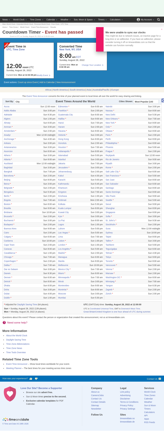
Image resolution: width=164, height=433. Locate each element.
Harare (61, 127)
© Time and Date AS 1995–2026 (15, 424)
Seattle (109, 200)
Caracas (8, 249)
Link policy (125, 392)
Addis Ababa (10, 110)
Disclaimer (125, 398)
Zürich (108, 293)
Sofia (108, 216)
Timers (101, 19)
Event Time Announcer (39, 27)
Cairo (6, 232)
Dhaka (7, 285)
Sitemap (95, 405)
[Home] (15, 420)
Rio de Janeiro (112, 159)
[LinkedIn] (103, 420)
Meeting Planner (14, 368)
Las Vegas (63, 232)
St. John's (110, 220)
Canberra (8, 241)
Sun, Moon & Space (83, 19)
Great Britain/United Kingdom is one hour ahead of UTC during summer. (117, 312)
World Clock (18, 19)
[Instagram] (108, 420)
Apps (146, 419)
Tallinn (109, 241)
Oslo (108, 127)
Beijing (7, 180)
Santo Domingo (113, 192)
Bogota (7, 200)
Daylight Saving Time (27, 304)
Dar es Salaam (11, 269)
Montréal (62, 289)
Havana (61, 131)
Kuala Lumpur (64, 208)
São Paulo (110, 196)
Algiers (7, 119)
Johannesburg (65, 171)
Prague (109, 151)
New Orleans (112, 119)
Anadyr (7, 135)
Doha (6, 289)
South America (77, 89)
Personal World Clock (42, 24)
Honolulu (62, 143)
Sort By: (9, 101)
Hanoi (61, 123)
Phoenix (109, 147)
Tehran (109, 253)
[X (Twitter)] (98, 420)
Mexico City (63, 269)
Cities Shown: (126, 101)
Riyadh (109, 163)
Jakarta (61, 163)
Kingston (62, 192)
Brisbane (8, 212)
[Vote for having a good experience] (30, 379)
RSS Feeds (149, 422)
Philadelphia (111, 143)
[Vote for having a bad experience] (36, 379)
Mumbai (62, 298)
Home (4, 27)
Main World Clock (8, 24)
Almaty (7, 123)
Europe (115, 89)
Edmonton (63, 106)
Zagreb (109, 289)
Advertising (125, 395)
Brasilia (7, 208)
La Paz (61, 220)
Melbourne (63, 265)
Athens (7, 155)
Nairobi (109, 106)
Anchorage (9, 139)
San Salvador (112, 184)
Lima (60, 236)
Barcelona (8, 175)
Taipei (108, 236)
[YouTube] (114, 420)
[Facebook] (93, 420)
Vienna (109, 269)
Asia (89, 89)
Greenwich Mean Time (130, 309)
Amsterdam (9, 131)
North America (60, 89)
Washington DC (113, 277)
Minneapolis (63, 277)
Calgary (7, 236)
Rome (108, 167)
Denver (7, 277)
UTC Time (64, 24)
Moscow (62, 293)
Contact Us (154, 378)
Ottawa (109, 131)
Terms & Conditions (129, 402)
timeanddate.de (127, 421)
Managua (62, 257)
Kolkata (61, 204)
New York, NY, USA (70, 49)
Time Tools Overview (16, 352)
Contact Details (98, 402)
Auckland (8, 163)
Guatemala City (65, 114)
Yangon (109, 285)
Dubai (7, 293)
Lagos (61, 224)
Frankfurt (62, 110)
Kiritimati (62, 200)
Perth (108, 139)
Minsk (61, 281)
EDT (78, 57)
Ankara (7, 143)
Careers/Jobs (97, 395)
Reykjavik (110, 155)
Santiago (110, 188)
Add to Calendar (47, 82)
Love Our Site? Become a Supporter (41, 388)
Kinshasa (62, 196)
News (5, 19)
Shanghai (110, 208)
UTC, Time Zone (15, 49)
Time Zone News (14, 348)
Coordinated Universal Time (101, 309)
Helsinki (62, 135)
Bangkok (8, 171)
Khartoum (62, 188)
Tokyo (108, 257)
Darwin (7, 273)
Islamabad (63, 155)
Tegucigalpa (111, 249)
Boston (7, 204)
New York (110, 123)
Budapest (8, 224)
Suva (108, 228)
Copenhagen (10, 261)
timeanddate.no (127, 418)
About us (95, 392)
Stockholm (110, 224)
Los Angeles (64, 249)
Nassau (109, 110)
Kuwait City (63, 212)
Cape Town (9, 245)
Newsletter (96, 409)
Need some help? (17, 322)
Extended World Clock (25, 24)
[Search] (159, 20)
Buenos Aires (10, 228)
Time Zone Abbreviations (17, 344)
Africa (48, 89)
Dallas (7, 265)
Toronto (109, 261)
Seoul (108, 204)
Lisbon (61, 241)
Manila (61, 261)
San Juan (110, 180)
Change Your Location (91, 65)
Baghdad (8, 167)
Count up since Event (28, 82)
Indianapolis (63, 151)
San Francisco (112, 175)
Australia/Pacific (101, 89)
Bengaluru (9, 192)
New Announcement (65, 82)
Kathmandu (63, 184)
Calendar (51, 19)
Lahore (61, 228)
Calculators (115, 19)
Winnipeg (110, 281)
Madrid (61, 253)
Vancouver (111, 265)
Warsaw (109, 273)
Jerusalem (63, 167)
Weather (64, 19)
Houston (62, 147)
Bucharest (8, 220)
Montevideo (63, 285)
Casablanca (9, 253)
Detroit (7, 281)
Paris (108, 135)
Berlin (6, 196)
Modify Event (42, 75)
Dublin (7, 298)
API (146, 415)
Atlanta (7, 159)
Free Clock (55, 24)
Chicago (8, 257)
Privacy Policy (126, 405)
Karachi (61, 180)
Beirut (7, 184)
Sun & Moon (150, 405)
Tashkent (110, 245)
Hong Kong (63, 139)
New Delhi (110, 114)
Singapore (110, 212)
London (61, 245)
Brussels (8, 216)
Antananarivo (10, 147)
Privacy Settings (127, 409)
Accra (6, 106)
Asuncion (8, 151)
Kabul (61, 175)
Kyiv (60, 216)
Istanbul (62, 159)
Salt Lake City (112, 171)
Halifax (61, 119)
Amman (7, 127)
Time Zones (35, 19)
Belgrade (8, 188)
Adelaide (8, 114)
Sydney (109, 232)
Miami (61, 273)
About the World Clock (16, 335)
